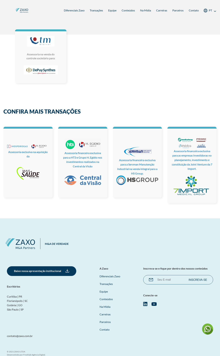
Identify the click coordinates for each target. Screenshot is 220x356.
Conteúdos (128, 10)
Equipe (112, 10)
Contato (194, 10)
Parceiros (178, 10)
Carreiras (161, 10)
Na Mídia (145, 10)
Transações (96, 10)
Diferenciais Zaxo (74, 10)
